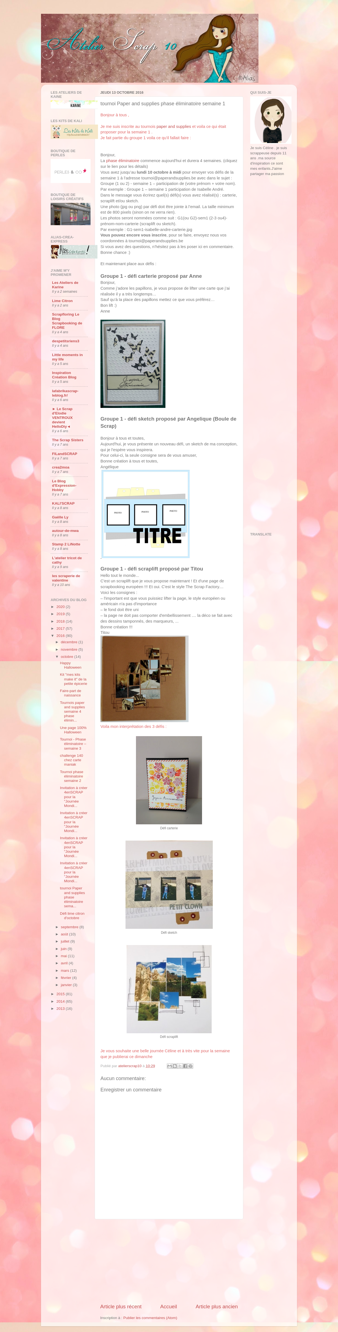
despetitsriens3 (65, 341)
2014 (61, 1001)
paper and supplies (173, 126)
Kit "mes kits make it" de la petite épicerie (73, 678)
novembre (69, 649)
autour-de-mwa (65, 531)
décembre (69, 642)
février (66, 978)
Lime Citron (62, 301)
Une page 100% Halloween (73, 730)
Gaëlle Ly (60, 517)
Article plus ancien (217, 1306)
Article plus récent (120, 1306)
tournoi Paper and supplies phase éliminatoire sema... (72, 897)
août (65, 934)
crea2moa (60, 467)
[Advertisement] (169, 1261)
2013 (61, 1009)
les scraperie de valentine (66, 578)
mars (65, 970)
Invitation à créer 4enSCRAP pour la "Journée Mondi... (74, 797)
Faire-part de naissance (70, 693)
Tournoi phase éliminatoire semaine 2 (71, 776)
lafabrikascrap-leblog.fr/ (65, 393)
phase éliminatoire (122, 160)
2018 (61, 621)
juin (64, 949)
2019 (61, 614)
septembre (70, 927)
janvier (67, 985)
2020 (61, 607)
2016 (61, 636)
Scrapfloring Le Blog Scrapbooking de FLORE (67, 321)
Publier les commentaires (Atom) (150, 1318)
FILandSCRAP (64, 454)
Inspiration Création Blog (64, 375)
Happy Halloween (70, 665)
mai (64, 956)
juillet (65, 941)
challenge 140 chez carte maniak (71, 760)
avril (65, 963)
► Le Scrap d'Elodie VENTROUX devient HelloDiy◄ (62, 418)
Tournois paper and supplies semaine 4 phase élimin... (72, 712)
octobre (67, 657)
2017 (61, 628)
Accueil (168, 1306)
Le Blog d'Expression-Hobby (64, 485)
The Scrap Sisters (67, 440)
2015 (61, 994)
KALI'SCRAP (63, 503)
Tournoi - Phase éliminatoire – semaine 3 (73, 743)
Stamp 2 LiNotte (66, 544)
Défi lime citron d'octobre (72, 915)
